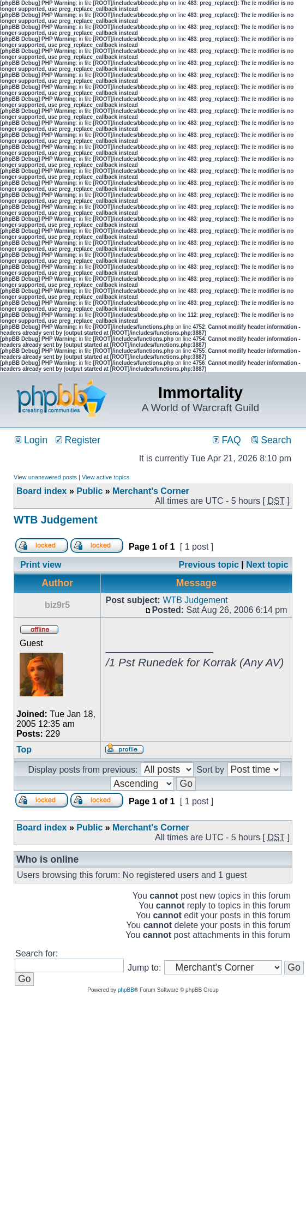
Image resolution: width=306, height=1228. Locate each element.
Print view (41, 564)
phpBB (126, 990)
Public (89, 491)
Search (271, 440)
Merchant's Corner (150, 491)
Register (78, 440)
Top (24, 749)
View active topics (105, 477)
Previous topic (209, 564)
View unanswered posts (45, 477)
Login (31, 440)
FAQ (227, 440)
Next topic (267, 564)
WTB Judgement (56, 520)
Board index (41, 491)
